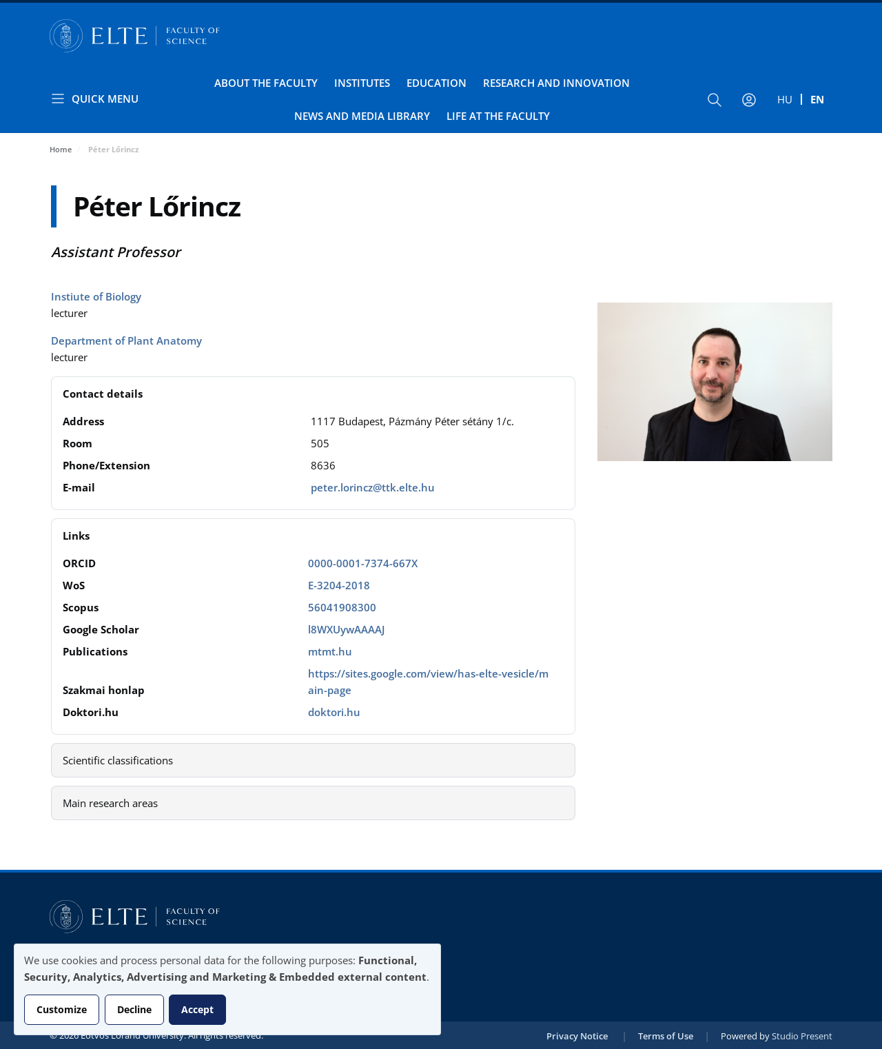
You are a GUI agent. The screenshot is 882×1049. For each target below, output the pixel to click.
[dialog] (227, 989)
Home (61, 149)
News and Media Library (362, 116)
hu (784, 99)
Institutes (362, 83)
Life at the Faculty (498, 116)
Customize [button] (62, 1009)
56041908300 (342, 607)
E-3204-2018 (339, 585)
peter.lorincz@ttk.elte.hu (373, 487)
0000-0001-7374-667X (363, 563)
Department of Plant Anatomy (126, 340)
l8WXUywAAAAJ (346, 629)
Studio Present (802, 1036)
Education (436, 83)
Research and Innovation (556, 83)
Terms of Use (665, 1036)
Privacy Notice (577, 1036)
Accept (197, 1009)
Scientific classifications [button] (118, 760)
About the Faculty (266, 83)
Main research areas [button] (110, 803)
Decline (134, 1009)
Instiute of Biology (96, 296)
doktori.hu (334, 712)
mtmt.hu (330, 651)
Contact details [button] (103, 393)
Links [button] (76, 535)
